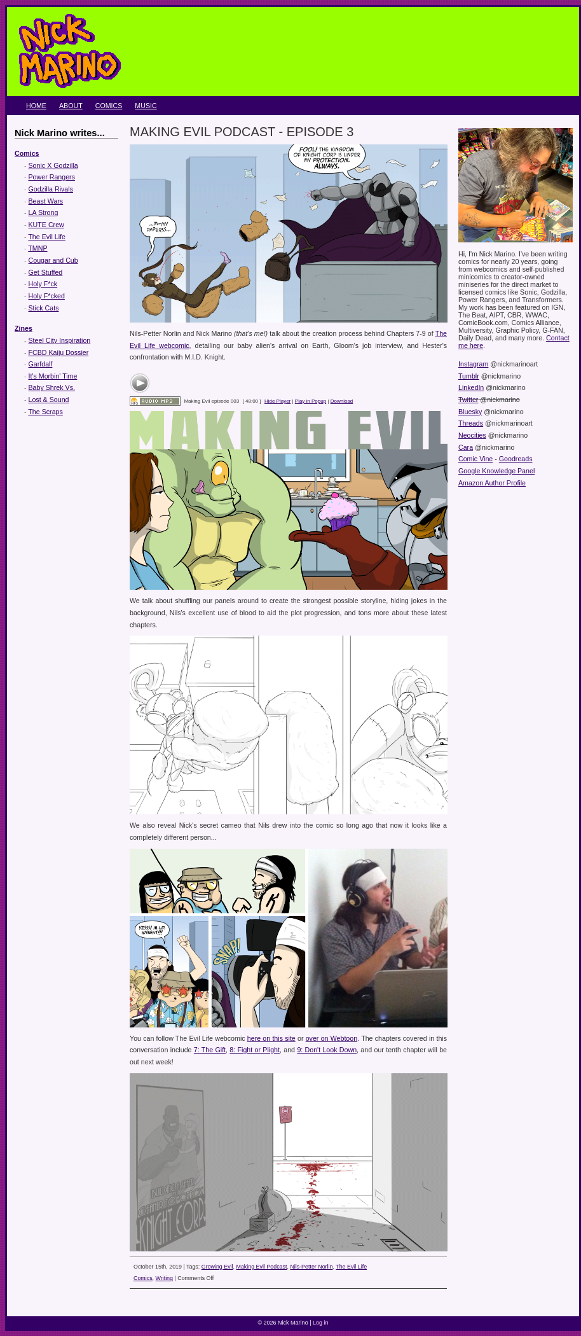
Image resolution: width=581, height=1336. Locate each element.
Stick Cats (44, 308)
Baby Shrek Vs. (52, 387)
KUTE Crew (46, 224)
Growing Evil (217, 1266)
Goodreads (516, 459)
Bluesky (470, 411)
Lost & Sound (49, 399)
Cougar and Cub (53, 260)
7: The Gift (210, 1050)
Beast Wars (46, 201)
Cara (465, 447)
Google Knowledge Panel (496, 471)
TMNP (37, 248)
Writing (164, 1278)
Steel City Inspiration (60, 340)
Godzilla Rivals (51, 189)
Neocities (472, 435)
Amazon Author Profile (492, 483)
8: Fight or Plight (254, 1050)
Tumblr (468, 376)
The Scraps (45, 411)
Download (342, 401)
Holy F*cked (47, 296)
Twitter (468, 399)
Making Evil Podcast (261, 1266)
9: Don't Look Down (327, 1050)
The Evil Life (46, 236)
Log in (321, 1322)
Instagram (473, 364)
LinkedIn (471, 387)
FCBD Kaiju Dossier (59, 352)
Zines (23, 328)
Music (145, 105)
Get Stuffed (46, 272)
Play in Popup (310, 401)
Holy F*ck (43, 284)
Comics (109, 105)
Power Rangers (52, 177)
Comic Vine (475, 459)
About (71, 105)
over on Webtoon (331, 1038)
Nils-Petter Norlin (311, 1266)
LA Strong (43, 212)
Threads (470, 423)
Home (36, 105)
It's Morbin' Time (53, 376)
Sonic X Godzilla (53, 165)
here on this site (271, 1038)
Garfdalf (41, 364)
